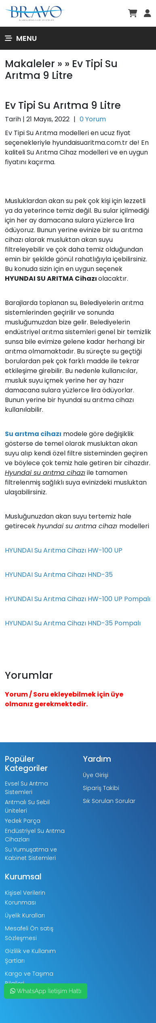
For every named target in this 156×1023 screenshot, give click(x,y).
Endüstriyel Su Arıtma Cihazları (35, 835)
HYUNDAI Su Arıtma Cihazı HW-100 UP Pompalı (77, 599)
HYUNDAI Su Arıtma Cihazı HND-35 (59, 574)
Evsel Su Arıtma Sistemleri (26, 787)
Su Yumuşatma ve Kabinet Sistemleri (31, 853)
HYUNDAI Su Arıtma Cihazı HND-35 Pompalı (73, 623)
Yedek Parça (22, 821)
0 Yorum (93, 119)
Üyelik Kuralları (25, 915)
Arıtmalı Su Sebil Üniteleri (27, 806)
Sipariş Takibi (101, 788)
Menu (21, 38)
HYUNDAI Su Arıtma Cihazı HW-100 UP (63, 550)
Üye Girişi (95, 775)
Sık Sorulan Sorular (109, 801)
